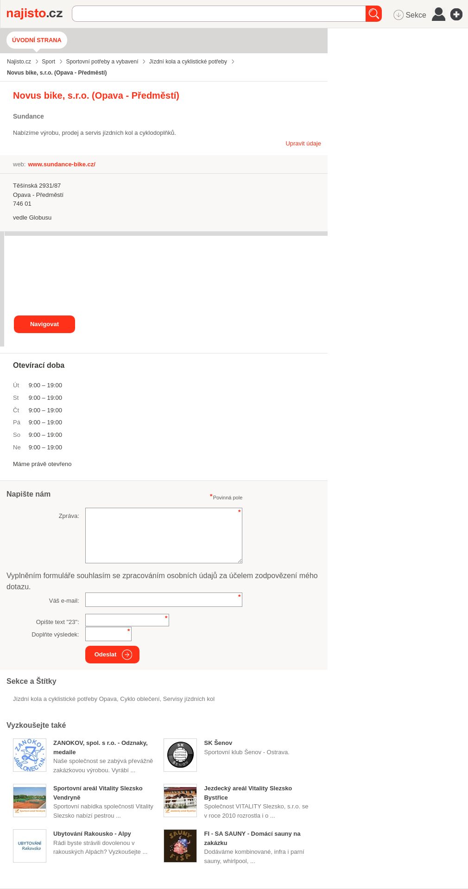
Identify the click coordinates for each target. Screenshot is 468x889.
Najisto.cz (39, 14)
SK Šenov (218, 742)
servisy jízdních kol (189, 698)
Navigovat (44, 324)
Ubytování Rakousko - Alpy (92, 833)
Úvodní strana (37, 40)
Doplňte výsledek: (55, 634)
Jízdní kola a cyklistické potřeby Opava (65, 698)
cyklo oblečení (139, 698)
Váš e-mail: (64, 600)
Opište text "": (57, 621)
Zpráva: (69, 515)
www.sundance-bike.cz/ (61, 164)
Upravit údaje (303, 143)
